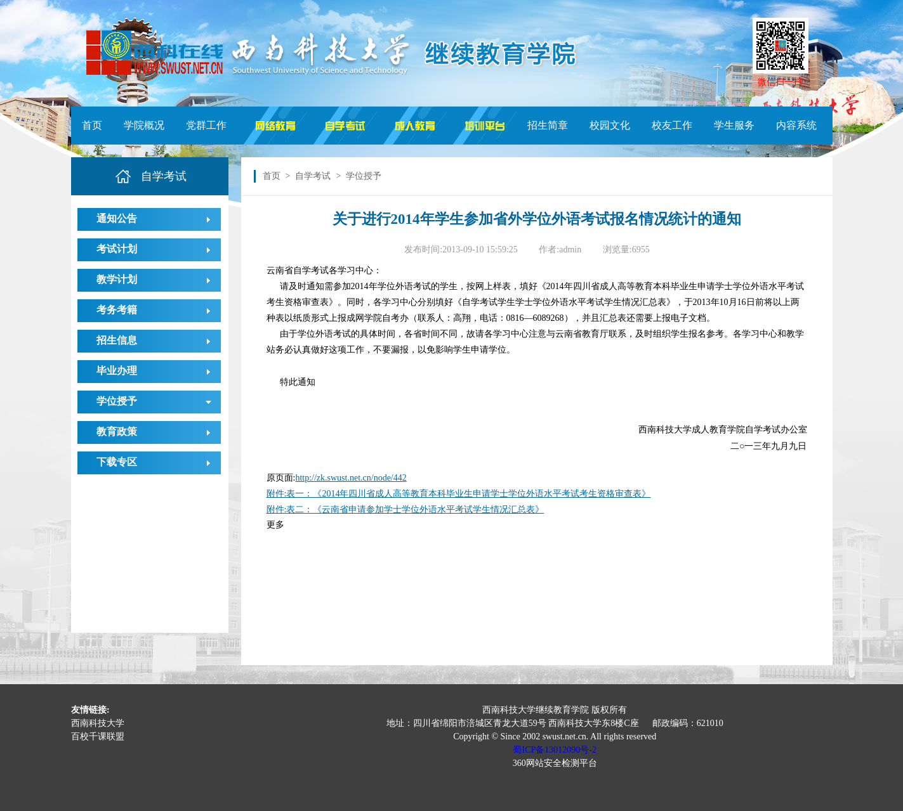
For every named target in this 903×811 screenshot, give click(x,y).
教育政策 (116, 431)
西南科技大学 (97, 723)
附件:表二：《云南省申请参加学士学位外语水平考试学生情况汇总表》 (405, 509)
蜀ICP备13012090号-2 (554, 750)
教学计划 (116, 279)
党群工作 (206, 125)
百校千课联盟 (97, 736)
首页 (92, 125)
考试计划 (116, 248)
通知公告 (116, 218)
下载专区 (116, 462)
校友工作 (672, 125)
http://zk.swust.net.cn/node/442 (350, 478)
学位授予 (116, 401)
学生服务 (734, 125)
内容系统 (796, 125)
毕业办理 (116, 370)
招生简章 (547, 125)
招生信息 (116, 340)
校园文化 (610, 125)
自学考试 (313, 176)
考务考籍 (116, 309)
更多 (275, 524)
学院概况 (144, 125)
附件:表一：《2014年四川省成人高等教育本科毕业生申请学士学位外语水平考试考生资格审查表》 (459, 493)
